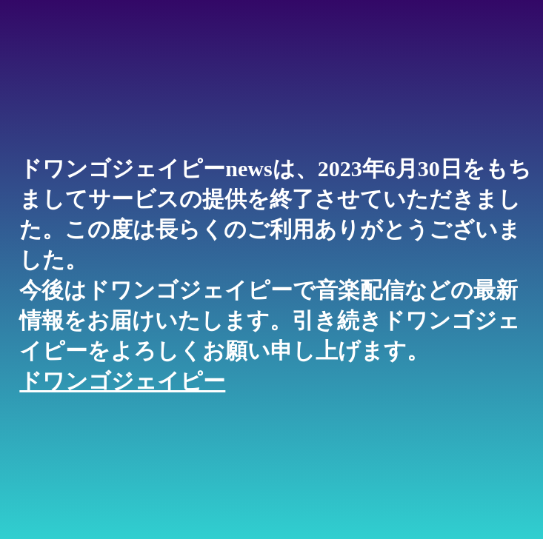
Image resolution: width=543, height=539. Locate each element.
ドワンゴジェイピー (122, 381)
